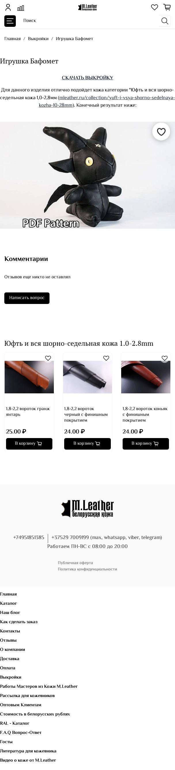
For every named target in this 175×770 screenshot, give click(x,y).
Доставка (9, 659)
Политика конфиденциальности (87, 569)
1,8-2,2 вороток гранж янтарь (28, 411)
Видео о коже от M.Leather (28, 760)
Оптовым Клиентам (20, 705)
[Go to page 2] (10, 460)
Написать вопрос (27, 298)
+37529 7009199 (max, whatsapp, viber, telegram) (107, 538)
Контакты (10, 631)
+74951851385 (28, 538)
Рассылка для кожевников (27, 696)
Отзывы (8, 640)
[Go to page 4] (18, 460)
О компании (12, 649)
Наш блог (10, 613)
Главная (12, 39)
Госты (6, 742)
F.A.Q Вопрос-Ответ (20, 733)
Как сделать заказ (18, 622)
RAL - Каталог (14, 723)
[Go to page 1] (6, 460)
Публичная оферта (75, 563)
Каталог (8, 603)
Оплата (7, 668)
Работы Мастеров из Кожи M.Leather (39, 686)
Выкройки (38, 39)
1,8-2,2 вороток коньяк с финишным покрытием (145, 414)
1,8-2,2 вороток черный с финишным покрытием (86, 414)
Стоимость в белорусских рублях (35, 714)
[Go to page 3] (14, 460)
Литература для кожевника (28, 751)
